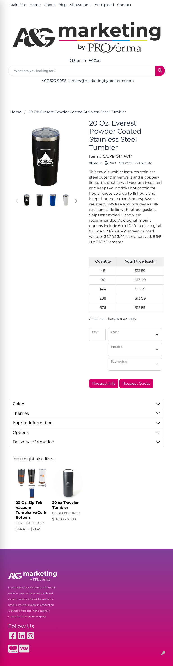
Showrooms (80, 5)
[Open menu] (163, 93)
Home (35, 5)
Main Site (18, 5)
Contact (124, 5)
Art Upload (104, 5)
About (49, 5)
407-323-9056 (54, 81)
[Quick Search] (81, 71)
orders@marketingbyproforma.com (101, 81)
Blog (62, 5)
